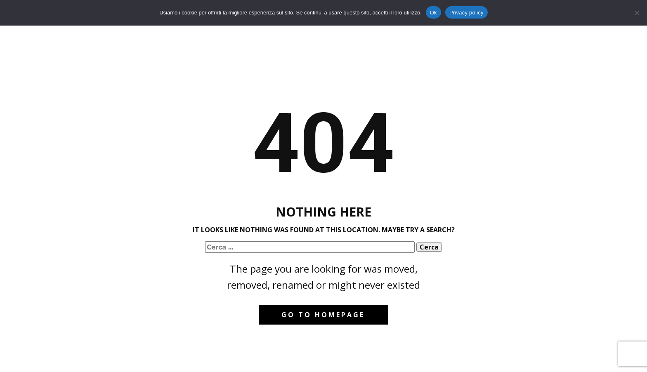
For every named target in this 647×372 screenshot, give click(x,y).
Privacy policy (466, 12)
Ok (433, 12)
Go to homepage (323, 314)
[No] (637, 13)
